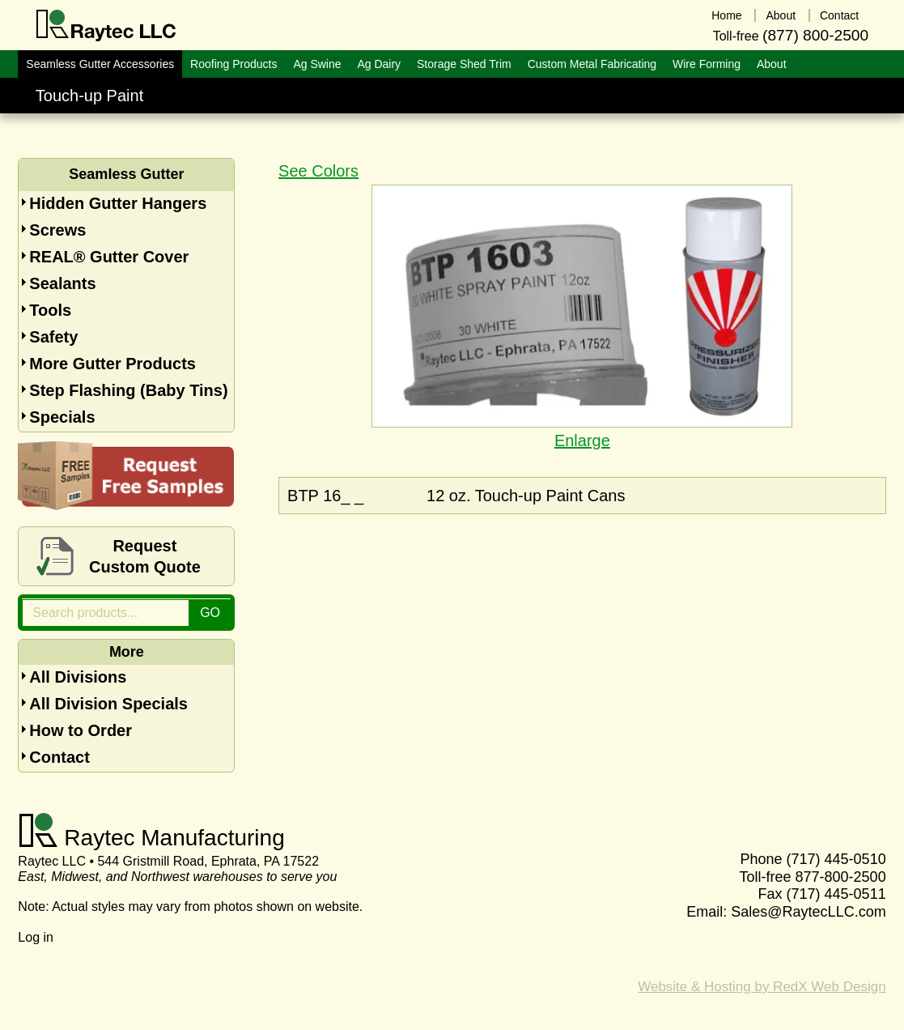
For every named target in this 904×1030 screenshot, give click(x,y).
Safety (53, 337)
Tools (50, 310)
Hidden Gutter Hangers (117, 203)
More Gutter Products (112, 363)
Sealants (62, 283)
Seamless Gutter (126, 174)
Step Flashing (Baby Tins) (128, 390)
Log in (35, 937)
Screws (57, 230)
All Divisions (77, 677)
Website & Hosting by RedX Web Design (761, 986)
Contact (59, 757)
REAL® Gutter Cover (109, 257)
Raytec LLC (106, 26)
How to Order (80, 730)
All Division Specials (108, 704)
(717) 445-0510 (836, 859)
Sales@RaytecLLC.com (808, 912)
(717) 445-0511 (836, 894)
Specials (62, 417)
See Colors (318, 171)
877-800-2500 (841, 877)
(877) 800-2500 (815, 35)
